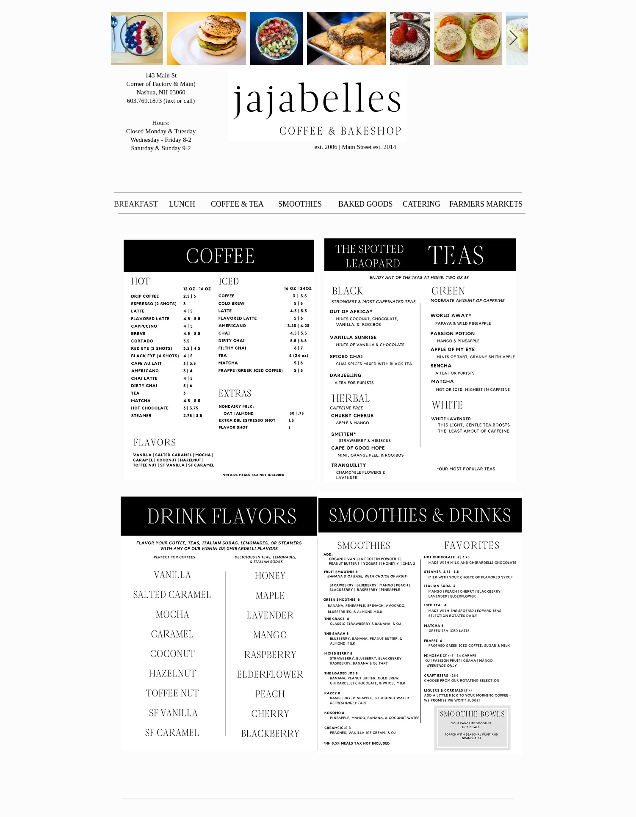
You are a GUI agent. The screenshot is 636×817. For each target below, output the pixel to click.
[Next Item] (513, 38)
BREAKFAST (136, 204)
